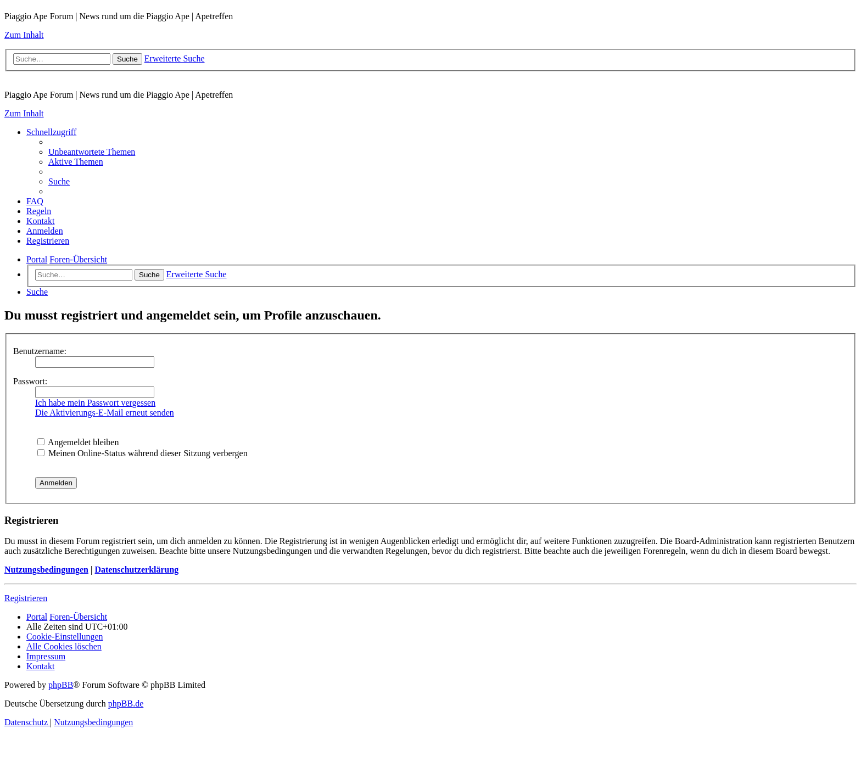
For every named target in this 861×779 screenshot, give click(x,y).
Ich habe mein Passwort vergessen (95, 402)
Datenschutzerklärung (136, 569)
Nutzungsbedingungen (46, 569)
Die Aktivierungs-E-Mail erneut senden (104, 412)
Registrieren (25, 598)
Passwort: (30, 381)
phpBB (60, 685)
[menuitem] (91, 151)
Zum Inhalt (24, 35)
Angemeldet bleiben (78, 442)
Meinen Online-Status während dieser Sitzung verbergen (142, 453)
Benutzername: (39, 351)
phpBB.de (125, 703)
